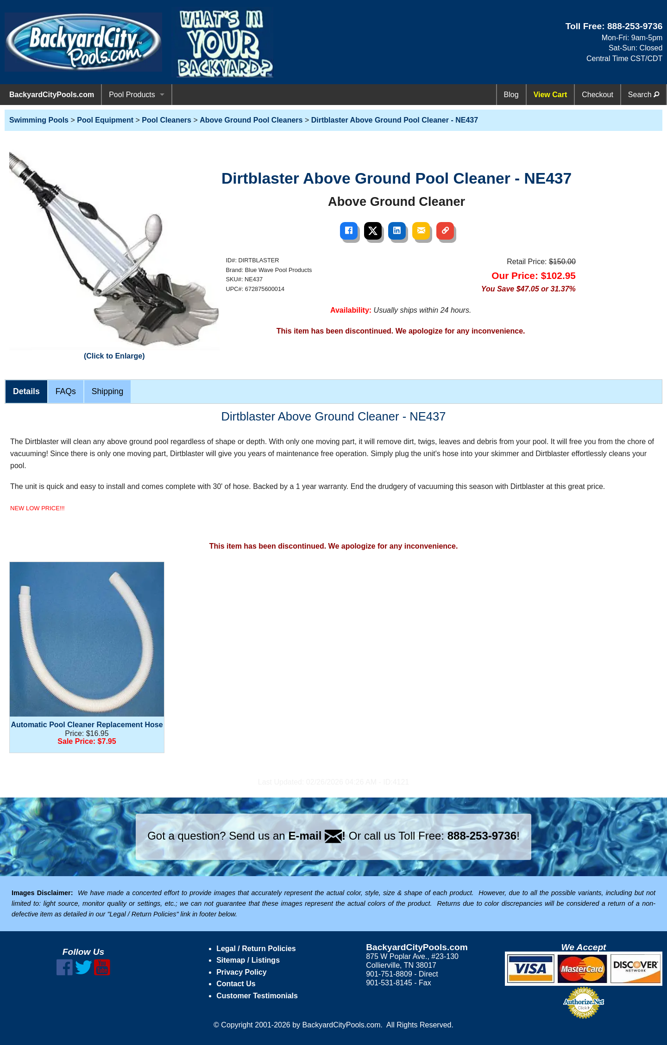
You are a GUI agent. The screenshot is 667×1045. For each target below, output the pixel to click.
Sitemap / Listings (248, 960)
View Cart (550, 95)
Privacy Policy (241, 972)
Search (643, 95)
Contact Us (235, 984)
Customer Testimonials (257, 996)
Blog (511, 95)
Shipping (107, 391)
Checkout (597, 95)
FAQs (66, 391)
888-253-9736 (635, 26)
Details (26, 391)
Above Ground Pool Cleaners (251, 120)
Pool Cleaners (166, 120)
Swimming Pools (39, 120)
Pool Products (132, 95)
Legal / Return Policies (256, 948)
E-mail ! (317, 835)
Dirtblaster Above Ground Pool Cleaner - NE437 (394, 120)
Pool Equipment (105, 120)
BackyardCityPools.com (51, 95)
